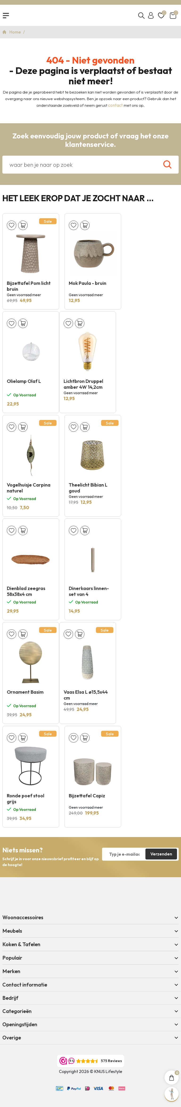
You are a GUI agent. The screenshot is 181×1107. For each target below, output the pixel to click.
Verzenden (161, 854)
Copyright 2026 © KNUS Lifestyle (90, 1071)
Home (15, 32)
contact (115, 105)
